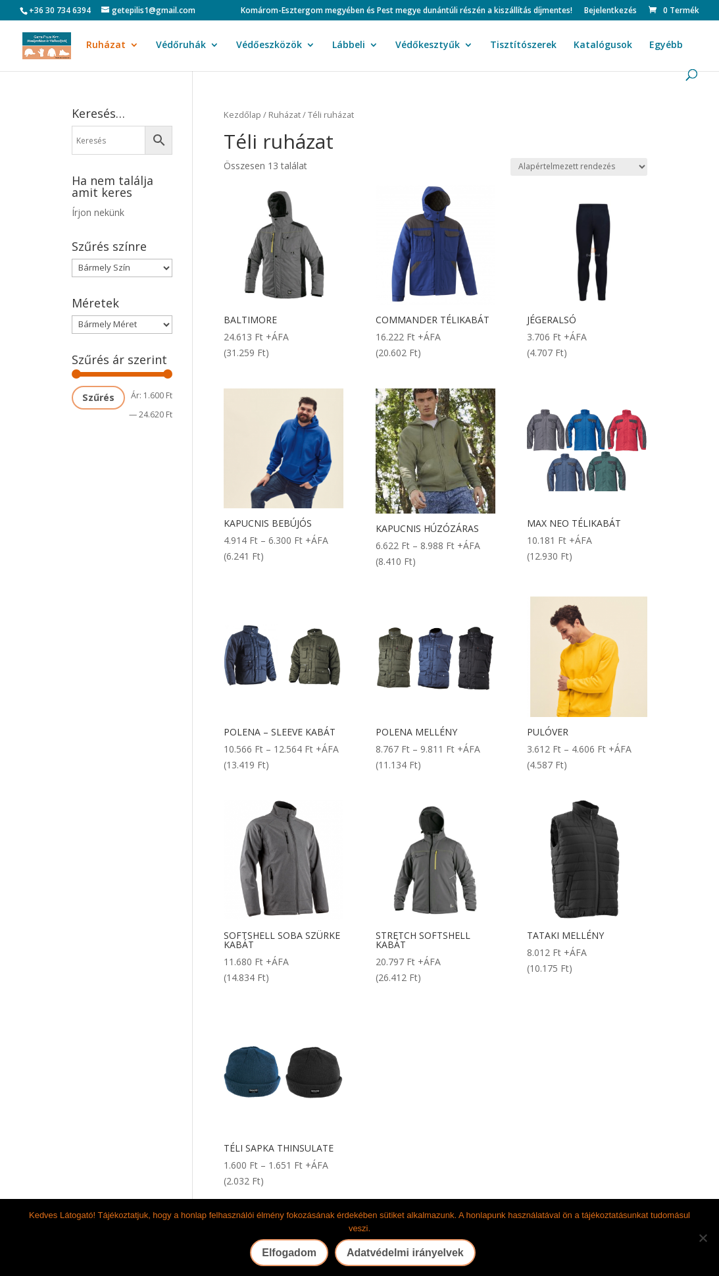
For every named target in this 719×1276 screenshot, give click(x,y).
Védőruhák (181, 45)
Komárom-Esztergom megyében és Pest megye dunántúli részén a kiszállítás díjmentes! (406, 11)
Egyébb (666, 45)
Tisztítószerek (523, 45)
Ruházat (106, 45)
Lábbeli (348, 45)
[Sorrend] (578, 167)
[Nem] (702, 1237)
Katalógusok (603, 45)
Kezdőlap (242, 114)
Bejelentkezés (610, 11)
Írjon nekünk (98, 212)
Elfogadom (289, 1252)
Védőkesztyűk (427, 45)
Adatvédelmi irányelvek (405, 1252)
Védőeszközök (269, 45)
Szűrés (98, 397)
